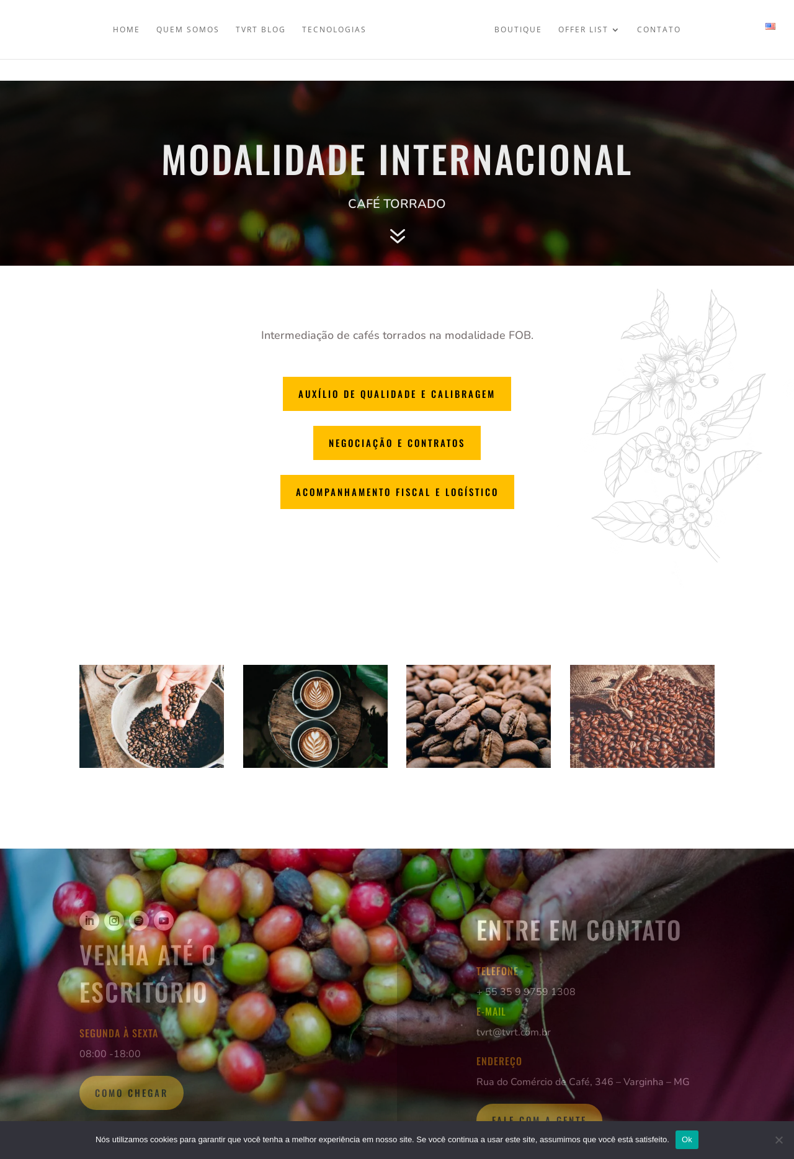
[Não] (778, 1140)
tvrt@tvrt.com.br (513, 1032)
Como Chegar (131, 1092)
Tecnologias (334, 29)
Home (126, 29)
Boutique (518, 29)
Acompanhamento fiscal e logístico (397, 491)
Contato (659, 29)
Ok (687, 1139)
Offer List (583, 29)
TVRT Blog (261, 29)
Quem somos (188, 29)
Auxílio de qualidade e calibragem (397, 393)
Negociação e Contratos (397, 442)
